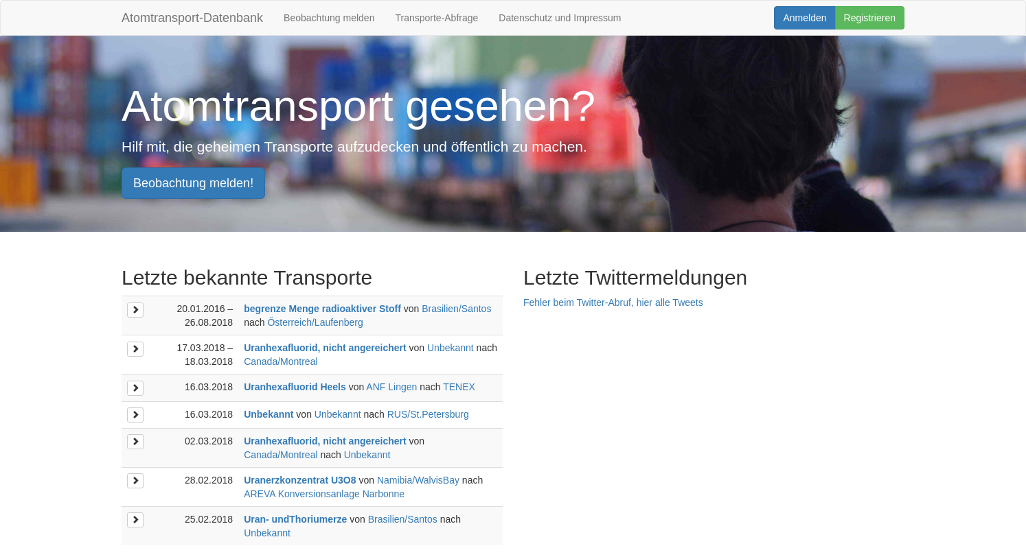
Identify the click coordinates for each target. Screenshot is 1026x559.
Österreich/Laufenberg (315, 322)
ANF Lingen (391, 386)
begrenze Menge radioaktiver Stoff (322, 308)
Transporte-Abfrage (436, 17)
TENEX (459, 386)
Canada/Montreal (280, 361)
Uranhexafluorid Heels (295, 386)
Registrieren (870, 17)
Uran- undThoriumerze (295, 519)
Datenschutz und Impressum (560, 17)
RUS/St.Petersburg (428, 414)
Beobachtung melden (329, 17)
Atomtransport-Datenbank (192, 18)
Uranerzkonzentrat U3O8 (300, 480)
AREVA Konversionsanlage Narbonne (324, 493)
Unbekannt (450, 347)
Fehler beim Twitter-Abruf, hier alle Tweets (613, 302)
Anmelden (804, 17)
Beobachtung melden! (193, 183)
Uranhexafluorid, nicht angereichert (325, 347)
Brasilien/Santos (456, 308)
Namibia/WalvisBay (418, 480)
